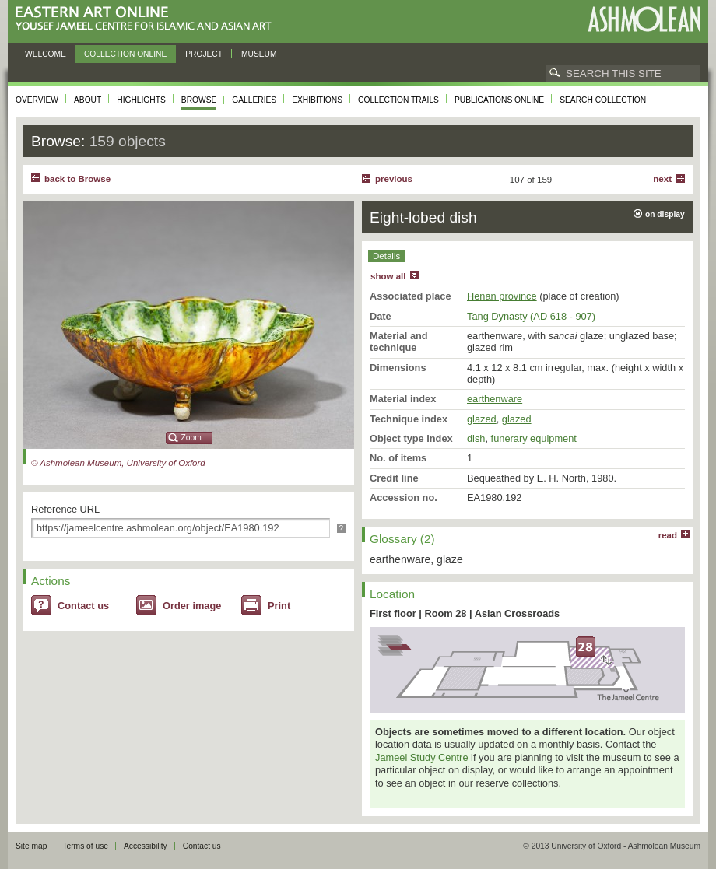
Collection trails (398, 100)
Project (204, 54)
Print (279, 605)
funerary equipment (534, 438)
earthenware (494, 399)
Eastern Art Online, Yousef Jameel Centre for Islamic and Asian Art (147, 19)
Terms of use (85, 846)
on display (665, 214)
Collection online (125, 54)
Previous (393, 179)
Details (386, 256)
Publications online (499, 100)
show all (387, 276)
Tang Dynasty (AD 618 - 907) (531, 316)
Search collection (603, 100)
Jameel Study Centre (422, 757)
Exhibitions (317, 100)
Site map (31, 846)
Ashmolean (644, 19)
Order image (192, 605)
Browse (199, 100)
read (667, 535)
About (87, 100)
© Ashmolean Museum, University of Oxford (118, 463)
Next (662, 179)
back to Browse (77, 179)
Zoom (191, 437)
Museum (259, 54)
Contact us (83, 605)
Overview (37, 100)
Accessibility (145, 846)
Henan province (502, 296)
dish (476, 438)
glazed (482, 419)
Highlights (141, 100)
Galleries (254, 100)
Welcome (45, 54)
